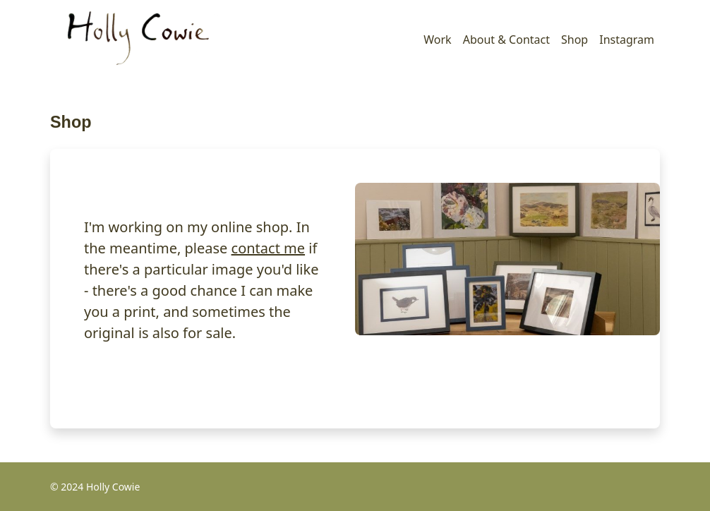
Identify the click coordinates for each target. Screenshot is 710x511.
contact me (268, 248)
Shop (574, 39)
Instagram (626, 39)
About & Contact (506, 39)
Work (437, 39)
